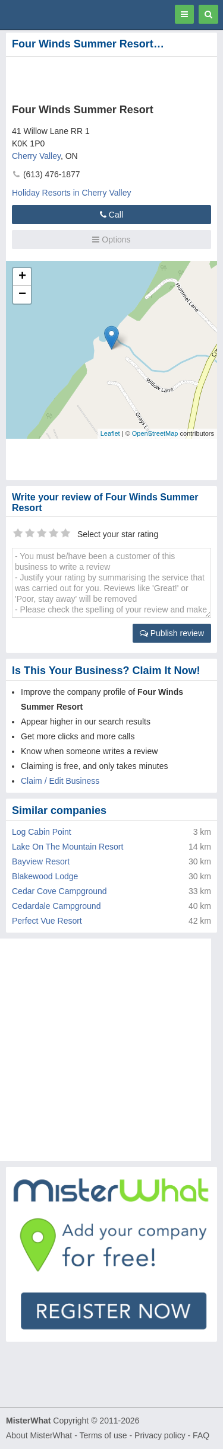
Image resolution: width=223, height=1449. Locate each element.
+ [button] (22, 277)
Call (111, 214)
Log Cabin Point (41, 832)
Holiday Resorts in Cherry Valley (71, 192)
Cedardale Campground (56, 906)
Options (111, 239)
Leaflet (110, 433)
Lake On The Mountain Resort (67, 846)
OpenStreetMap (155, 433)
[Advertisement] (95, 77)
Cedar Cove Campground (59, 891)
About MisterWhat (39, 1435)
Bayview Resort (41, 861)
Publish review (172, 633)
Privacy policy (160, 1435)
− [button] (22, 295)
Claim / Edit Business (60, 781)
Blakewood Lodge (45, 876)
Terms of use (103, 1435)
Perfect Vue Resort (47, 920)
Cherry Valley (36, 156)
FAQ (201, 1435)
